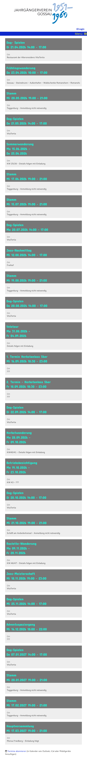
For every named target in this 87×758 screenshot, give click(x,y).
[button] (43, 49)
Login (80, 29)
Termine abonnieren (16, 751)
